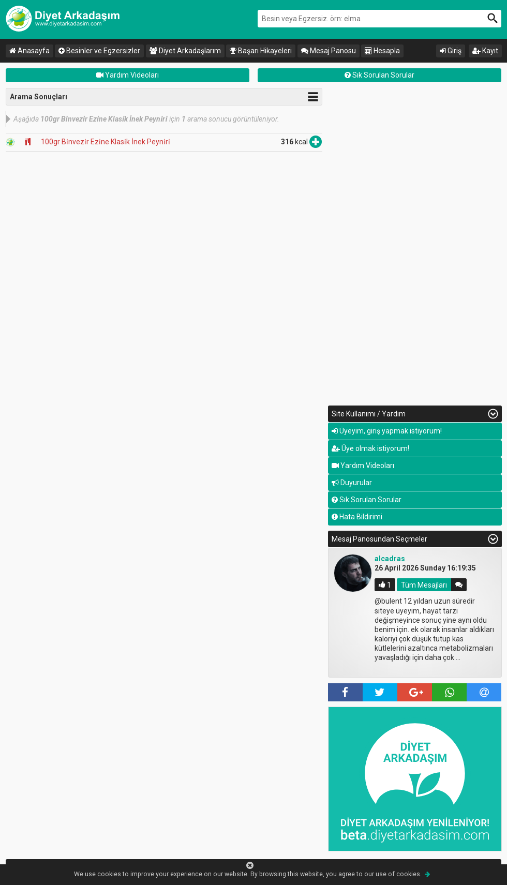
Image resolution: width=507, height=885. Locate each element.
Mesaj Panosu (328, 51)
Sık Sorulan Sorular (379, 75)
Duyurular (352, 482)
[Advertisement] (415, 243)
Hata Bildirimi (357, 517)
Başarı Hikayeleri (261, 51)
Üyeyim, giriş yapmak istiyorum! (387, 431)
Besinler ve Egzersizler (99, 51)
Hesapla (382, 51)
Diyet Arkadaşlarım (185, 51)
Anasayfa (29, 51)
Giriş (450, 51)
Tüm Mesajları (424, 584)
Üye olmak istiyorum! (370, 448)
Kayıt (485, 51)
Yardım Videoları (127, 75)
